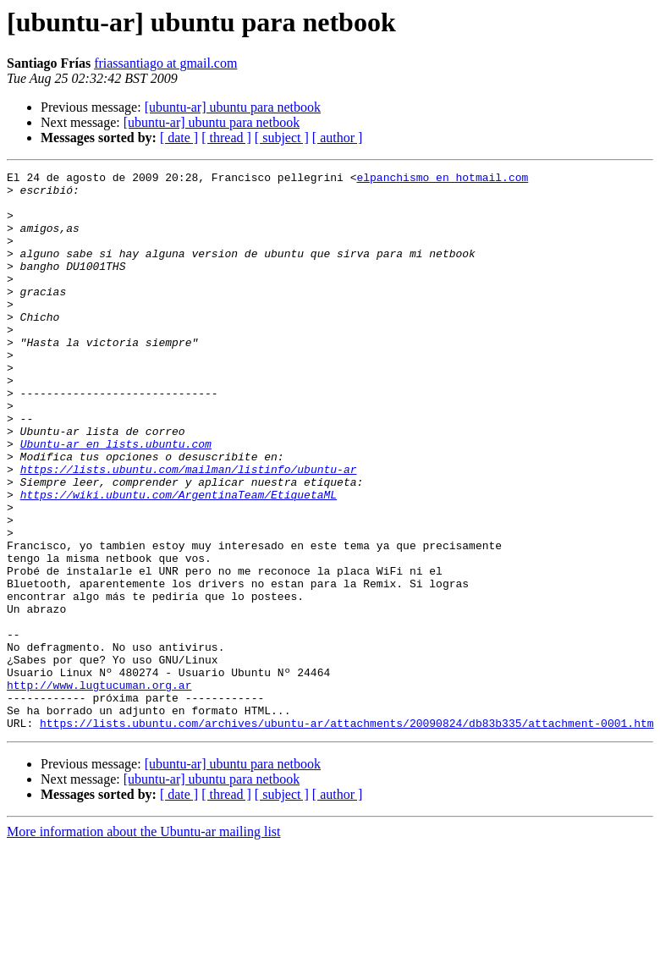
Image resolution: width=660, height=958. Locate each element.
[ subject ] (282, 137)
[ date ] (179, 137)
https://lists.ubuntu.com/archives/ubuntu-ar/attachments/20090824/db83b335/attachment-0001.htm (346, 834)
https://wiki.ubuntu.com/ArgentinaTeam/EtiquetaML (178, 560)
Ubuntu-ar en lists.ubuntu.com (116, 499)
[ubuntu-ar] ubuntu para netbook (233, 107)
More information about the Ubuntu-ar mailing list (144, 943)
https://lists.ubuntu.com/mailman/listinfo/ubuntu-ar (188, 529)
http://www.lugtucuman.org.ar (99, 788)
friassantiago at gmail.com (165, 63)
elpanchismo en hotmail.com (442, 179)
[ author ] (337, 137)
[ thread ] (226, 137)
